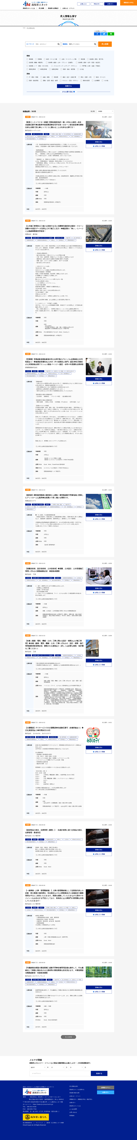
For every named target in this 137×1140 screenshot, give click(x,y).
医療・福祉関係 (32, 80)
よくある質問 (73, 1109)
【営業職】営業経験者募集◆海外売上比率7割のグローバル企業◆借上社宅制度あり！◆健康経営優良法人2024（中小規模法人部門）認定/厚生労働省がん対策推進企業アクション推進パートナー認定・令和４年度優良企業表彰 (54, 361)
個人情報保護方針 (27, 1122)
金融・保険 (44, 77)
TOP (24, 28)
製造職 (82, 59)
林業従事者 (42, 69)
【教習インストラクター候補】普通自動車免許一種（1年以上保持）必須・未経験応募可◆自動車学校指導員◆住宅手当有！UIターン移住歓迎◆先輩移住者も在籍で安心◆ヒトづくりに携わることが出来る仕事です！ (54, 124)
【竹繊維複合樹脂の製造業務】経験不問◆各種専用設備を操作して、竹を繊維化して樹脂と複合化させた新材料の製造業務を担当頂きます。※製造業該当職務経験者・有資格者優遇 (54, 970)
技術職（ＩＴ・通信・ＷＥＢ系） (38, 66)
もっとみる (68, 1037)
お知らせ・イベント (75, 1096)
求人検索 (105, 44)
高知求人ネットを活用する (76, 1089)
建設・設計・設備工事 (68, 77)
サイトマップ (39, 1122)
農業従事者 (31, 69)
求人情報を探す (73, 1086)
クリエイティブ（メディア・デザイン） (64, 66)
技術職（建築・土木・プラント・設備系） (60, 62)
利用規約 (71, 1115)
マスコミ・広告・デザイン (69, 80)
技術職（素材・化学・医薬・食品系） (88, 62)
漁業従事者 (53, 69)
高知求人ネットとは (75, 1106)
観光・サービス (99, 77)
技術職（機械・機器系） (35, 62)
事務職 (30, 59)
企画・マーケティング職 (67, 59)
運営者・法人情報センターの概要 (55, 1122)
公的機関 (96, 80)
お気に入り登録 (100, 146)
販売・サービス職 (50, 59)
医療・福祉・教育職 (68, 69)
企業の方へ (110, 4)
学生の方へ (97, 4)
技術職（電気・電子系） (95, 59)
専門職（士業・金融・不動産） (90, 66)
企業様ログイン (105, 1087)
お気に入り (83, 4)
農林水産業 (85, 80)
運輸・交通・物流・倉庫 (49, 80)
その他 (80, 69)
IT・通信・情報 (32, 77)
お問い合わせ (73, 1112)
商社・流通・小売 (84, 77)
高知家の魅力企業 (74, 1092)
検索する (68, 86)
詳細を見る (98, 142)
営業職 (38, 59)
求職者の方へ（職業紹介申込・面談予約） (81, 1099)
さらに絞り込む (67, 91)
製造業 (55, 77)
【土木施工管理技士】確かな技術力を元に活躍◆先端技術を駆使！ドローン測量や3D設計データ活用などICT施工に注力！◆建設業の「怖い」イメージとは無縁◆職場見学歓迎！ (54, 228)
